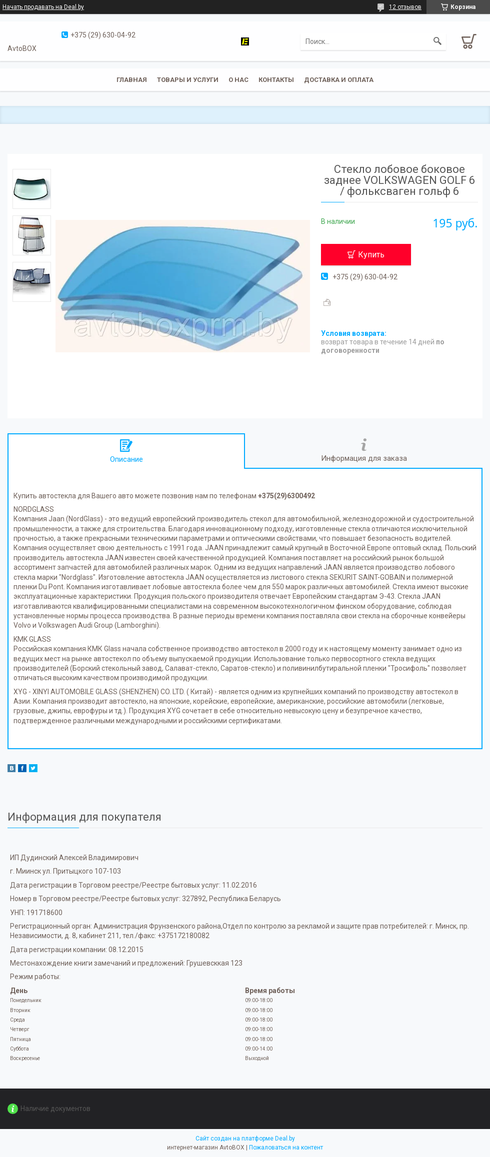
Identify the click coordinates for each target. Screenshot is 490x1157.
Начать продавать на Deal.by (43, 6)
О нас (238, 79)
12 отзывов (405, 6)
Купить (371, 254)
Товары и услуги (187, 79)
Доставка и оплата (339, 79)
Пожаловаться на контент (286, 1147)
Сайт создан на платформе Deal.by (245, 1138)
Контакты (276, 79)
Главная (131, 79)
